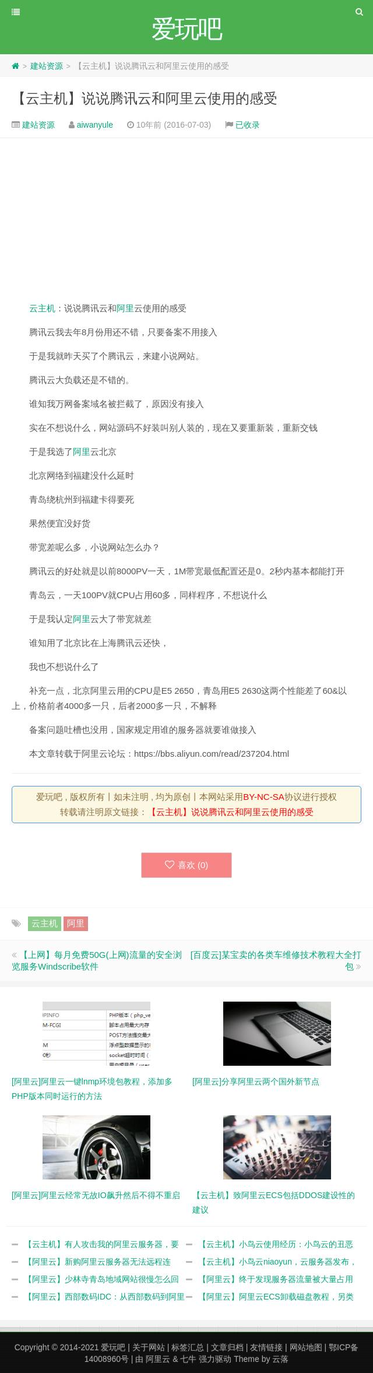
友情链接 (266, 1347)
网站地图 (306, 1347)
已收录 (247, 124)
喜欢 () (187, 865)
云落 (280, 1359)
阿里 (125, 308)
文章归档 (227, 1347)
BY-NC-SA (263, 797)
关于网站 (148, 1347)
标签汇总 (187, 1347)
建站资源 (46, 66)
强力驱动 (215, 1359)
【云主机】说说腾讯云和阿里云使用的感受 (144, 98)
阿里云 (158, 1359)
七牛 (188, 1359)
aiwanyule (95, 124)
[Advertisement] (186, 219)
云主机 (42, 308)
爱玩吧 (113, 1347)
